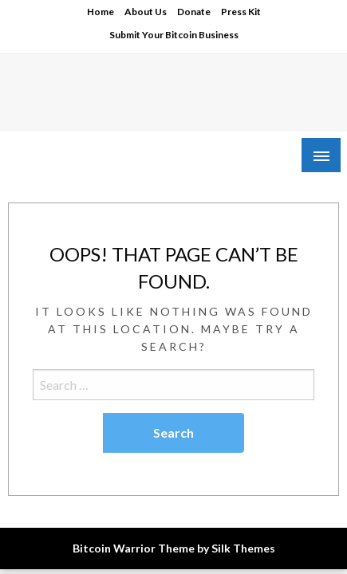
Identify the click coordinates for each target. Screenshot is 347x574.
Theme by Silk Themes (216, 548)
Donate (194, 12)
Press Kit (241, 12)
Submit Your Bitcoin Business (174, 35)
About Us (145, 12)
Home (100, 12)
